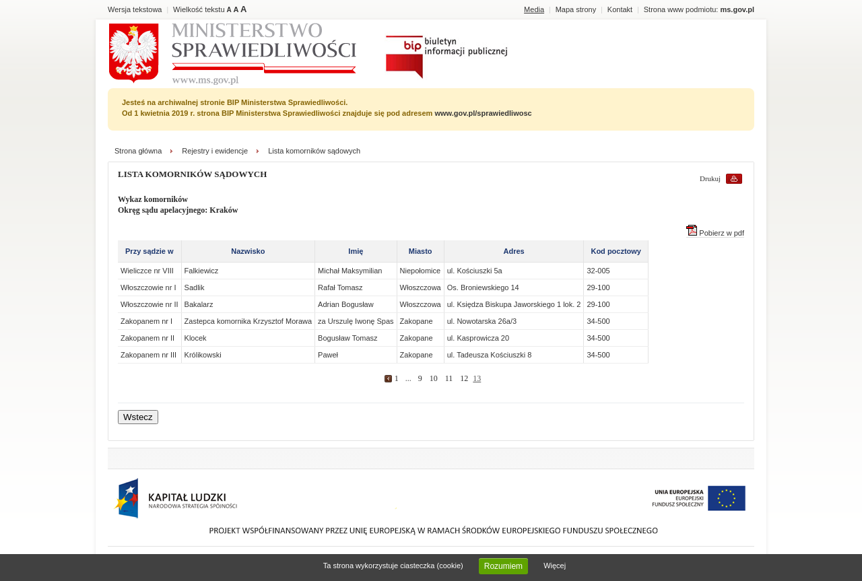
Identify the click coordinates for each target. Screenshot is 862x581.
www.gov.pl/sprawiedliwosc (482, 113)
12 (464, 378)
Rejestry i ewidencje (215, 151)
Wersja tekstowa (135, 9)
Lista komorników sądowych (314, 151)
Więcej (554, 565)
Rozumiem (503, 566)
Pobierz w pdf (715, 233)
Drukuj (710, 178)
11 (449, 378)
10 (434, 378)
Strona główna (138, 151)
